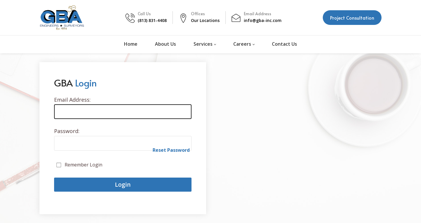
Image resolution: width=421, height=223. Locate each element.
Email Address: (72, 99)
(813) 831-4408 (152, 20)
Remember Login (83, 164)
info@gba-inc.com (263, 20)
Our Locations (205, 20)
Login (123, 184)
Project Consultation (352, 17)
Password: (67, 131)
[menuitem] (130, 44)
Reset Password (171, 150)
